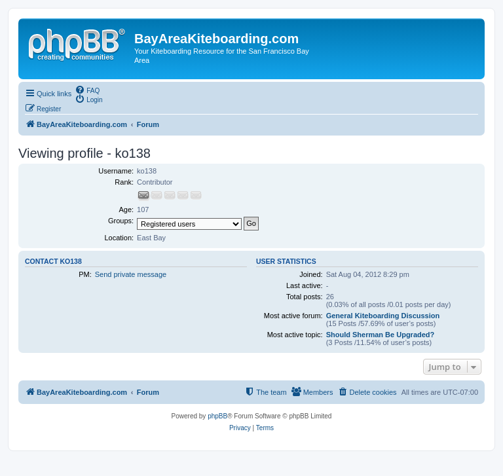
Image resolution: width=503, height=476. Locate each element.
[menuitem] (87, 89)
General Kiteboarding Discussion (383, 316)
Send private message (130, 274)
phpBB (217, 416)
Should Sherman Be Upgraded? (380, 335)
